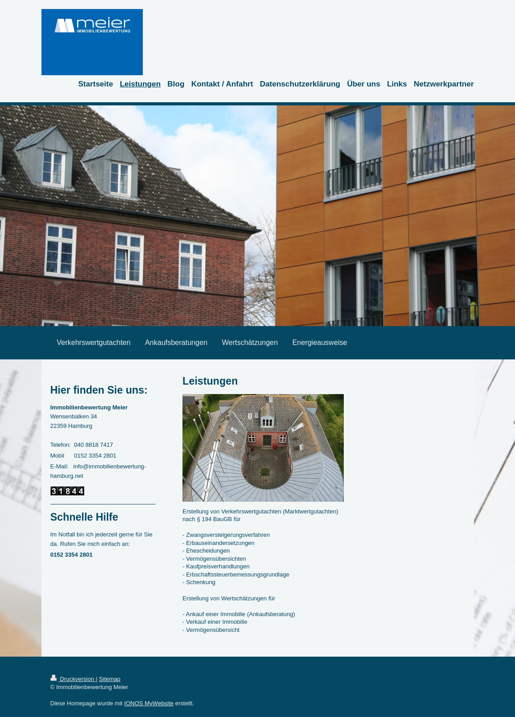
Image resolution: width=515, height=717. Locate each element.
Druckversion (73, 679)
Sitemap (110, 679)
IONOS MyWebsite (149, 703)
